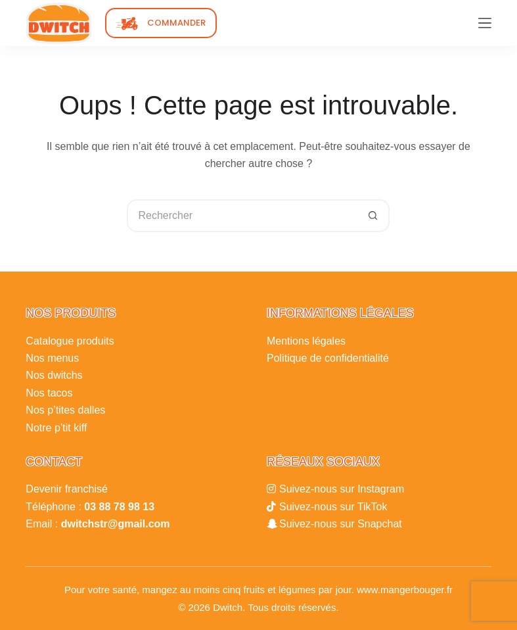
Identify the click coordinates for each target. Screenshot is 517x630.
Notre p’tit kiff (56, 427)
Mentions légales (306, 341)
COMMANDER (176, 22)
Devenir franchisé (67, 489)
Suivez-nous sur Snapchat (340, 523)
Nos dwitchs (54, 375)
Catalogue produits (70, 341)
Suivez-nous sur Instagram (341, 489)
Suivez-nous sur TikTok (333, 506)
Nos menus (52, 358)
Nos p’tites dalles (65, 410)
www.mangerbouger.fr (405, 589)
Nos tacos (49, 393)
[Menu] (484, 23)
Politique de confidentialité (328, 358)
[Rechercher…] (242, 215)
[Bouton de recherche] (373, 215)
